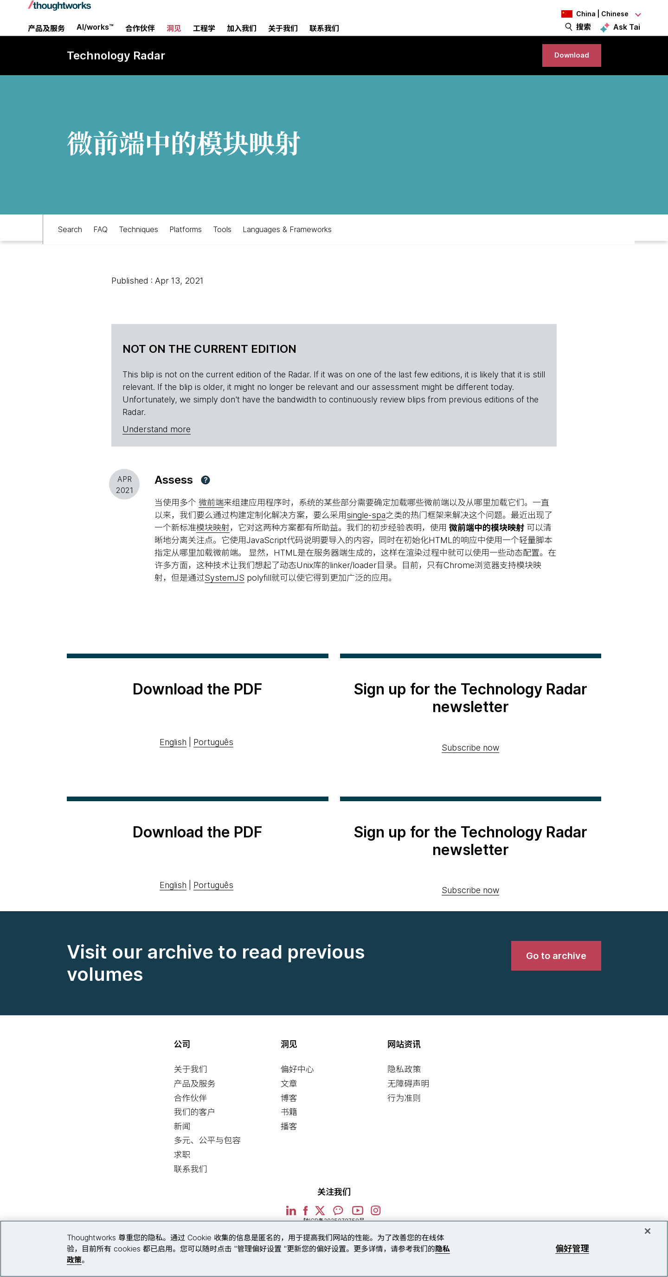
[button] (205, 507)
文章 (289, 1111)
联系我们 (190, 1196)
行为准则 (404, 1125)
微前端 (211, 530)
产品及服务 (194, 1111)
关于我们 (190, 1097)
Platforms (185, 254)
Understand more (156, 457)
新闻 (181, 1154)
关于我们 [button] (283, 39)
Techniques (138, 254)
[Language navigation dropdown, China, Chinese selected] (589, 14)
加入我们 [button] (242, 39)
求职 (181, 1182)
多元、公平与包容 (206, 1168)
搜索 (583, 38)
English (173, 770)
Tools (222, 254)
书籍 (289, 1140)
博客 (289, 1125)
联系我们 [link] (324, 39)
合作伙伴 (190, 1125)
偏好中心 (297, 1097)
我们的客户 (194, 1140)
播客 (289, 1154)
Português (213, 770)
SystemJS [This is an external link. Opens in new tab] (224, 605)
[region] (334, 1248)
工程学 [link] (204, 39)
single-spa (366, 543)
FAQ (100, 254)
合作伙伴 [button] (140, 39)
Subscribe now (470, 775)
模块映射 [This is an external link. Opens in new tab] (213, 555)
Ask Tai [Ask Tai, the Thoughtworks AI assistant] (626, 37)
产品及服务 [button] (46, 39)
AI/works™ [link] (95, 38)
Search (70, 254)
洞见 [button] (174, 39)
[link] (566, 77)
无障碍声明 (408, 1111)
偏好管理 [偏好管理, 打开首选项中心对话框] (572, 1248)
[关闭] (647, 1231)
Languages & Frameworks (287, 254)
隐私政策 (404, 1097)
